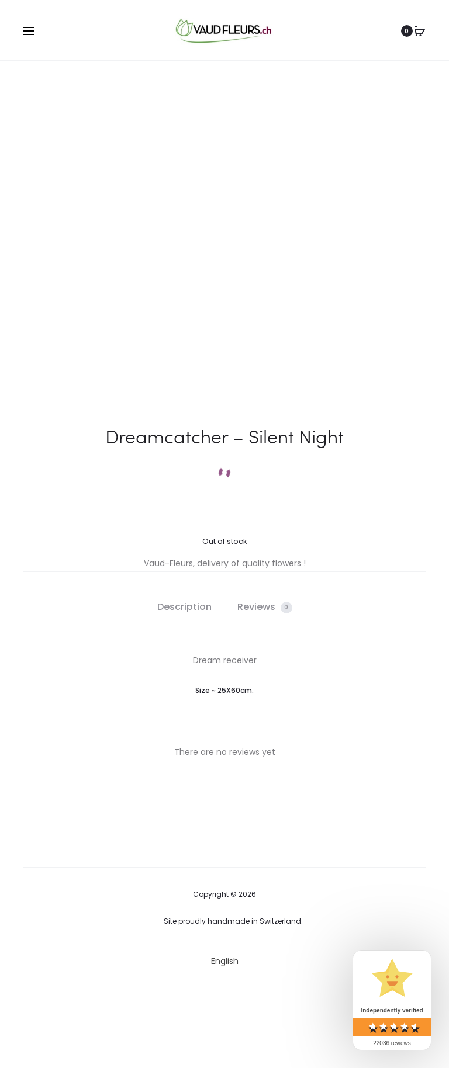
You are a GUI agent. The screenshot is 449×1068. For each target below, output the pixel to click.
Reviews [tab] (264, 606)
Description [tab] (184, 606)
